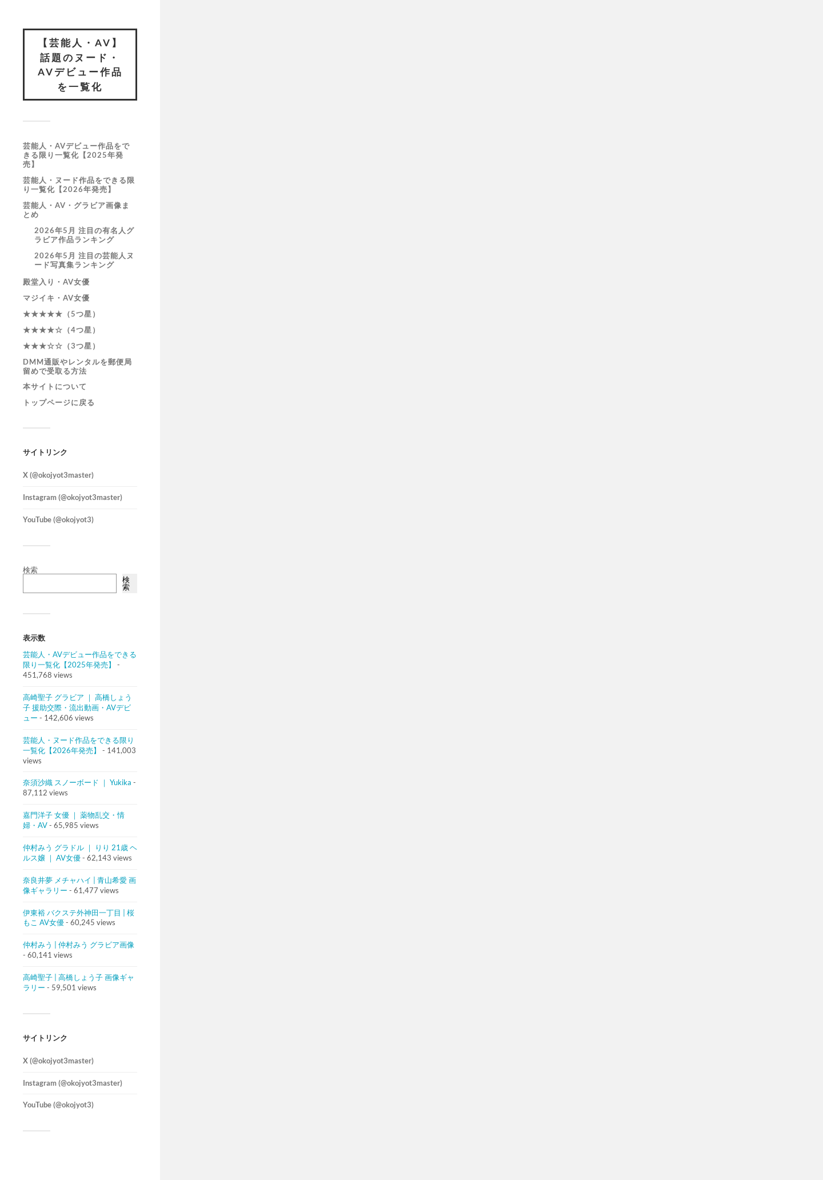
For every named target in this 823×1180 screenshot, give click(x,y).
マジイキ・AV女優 (56, 297)
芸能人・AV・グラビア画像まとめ (76, 210)
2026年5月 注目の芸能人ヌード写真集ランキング (84, 260)
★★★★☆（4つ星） (61, 329)
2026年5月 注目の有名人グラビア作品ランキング (84, 235)
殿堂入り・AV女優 (56, 281)
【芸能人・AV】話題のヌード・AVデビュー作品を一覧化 (80, 65)
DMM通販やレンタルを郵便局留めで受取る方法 (77, 366)
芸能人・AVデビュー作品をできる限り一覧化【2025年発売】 (76, 155)
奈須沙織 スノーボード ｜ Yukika (77, 782)
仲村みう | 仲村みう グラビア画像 (78, 944)
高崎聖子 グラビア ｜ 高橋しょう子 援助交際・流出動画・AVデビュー (77, 707)
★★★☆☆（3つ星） (61, 345)
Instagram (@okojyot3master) (72, 497)
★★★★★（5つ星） (61, 313)
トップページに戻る (59, 402)
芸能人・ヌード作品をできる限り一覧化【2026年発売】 (79, 184)
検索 (30, 569)
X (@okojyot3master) (58, 474)
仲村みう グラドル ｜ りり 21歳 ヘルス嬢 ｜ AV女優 (80, 852)
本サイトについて (55, 386)
